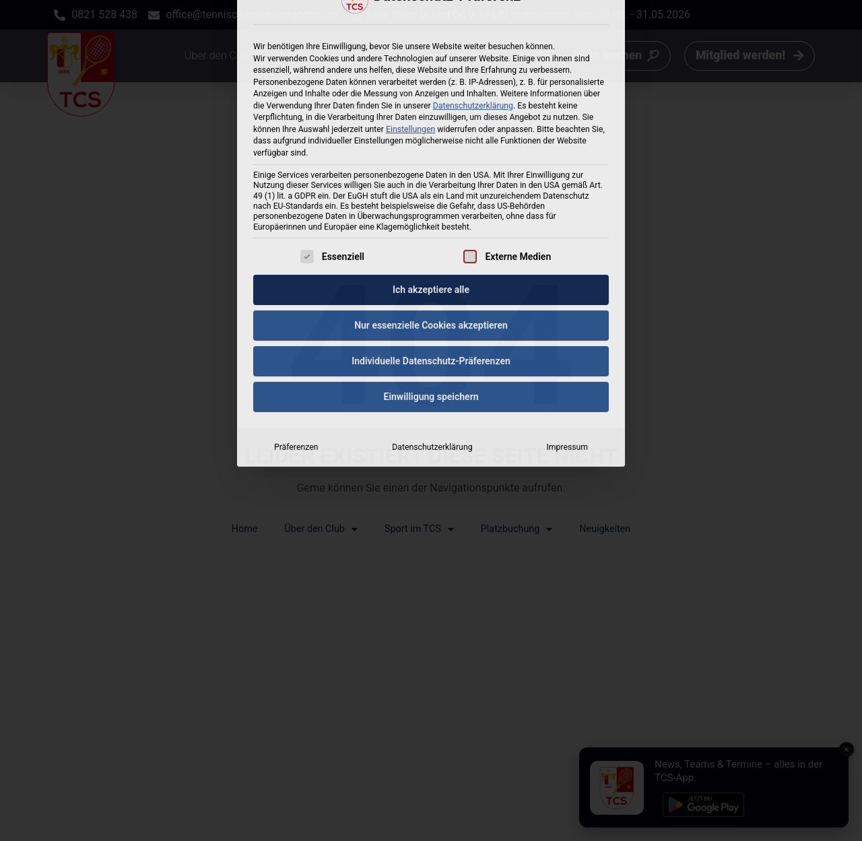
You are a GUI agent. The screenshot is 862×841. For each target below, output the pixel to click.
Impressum (567, 295)
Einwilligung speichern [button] (430, 244)
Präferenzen (296, 295)
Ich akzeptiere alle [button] (431, 137)
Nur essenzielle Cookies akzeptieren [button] (431, 173)
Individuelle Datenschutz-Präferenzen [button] (431, 208)
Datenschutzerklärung (432, 295)
